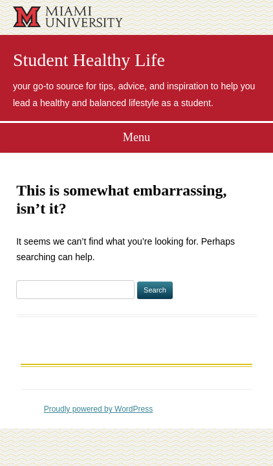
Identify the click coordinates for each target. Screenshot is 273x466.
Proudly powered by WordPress (98, 409)
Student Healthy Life (89, 60)
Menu (136, 137)
